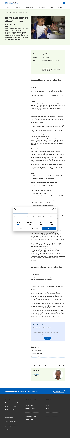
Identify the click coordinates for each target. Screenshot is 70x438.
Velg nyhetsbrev (59, 391)
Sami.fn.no (47, 408)
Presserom (7, 429)
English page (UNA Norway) (30, 416)
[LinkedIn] (64, 404)
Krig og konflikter (42, 7)
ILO (46, 411)
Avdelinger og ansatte (29, 405)
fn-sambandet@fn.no (13, 406)
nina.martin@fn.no (12, 424)
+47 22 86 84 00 (12, 409)
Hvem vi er (60, 7)
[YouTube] (64, 410)
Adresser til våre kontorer (30, 408)
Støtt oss (51, 7)
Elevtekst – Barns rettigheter (37, 353)
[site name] (11, 3)
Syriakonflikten (34, 359)
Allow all (48, 228)
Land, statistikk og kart (29, 7)
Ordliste (47, 405)
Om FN (8, 7)
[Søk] (64, 3)
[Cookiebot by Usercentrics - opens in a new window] (51, 209)
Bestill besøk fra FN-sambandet (31, 411)
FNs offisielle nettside (50, 417)
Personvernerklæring (29, 419)
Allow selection (35, 228)
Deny (21, 228)
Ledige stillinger (28, 413)
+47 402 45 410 (12, 426)
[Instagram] (64, 402)
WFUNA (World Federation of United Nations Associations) (52, 414)
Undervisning (17, 7)
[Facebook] (64, 399)
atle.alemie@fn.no (35, 374)
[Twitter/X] (64, 407)
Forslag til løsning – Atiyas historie (38, 356)
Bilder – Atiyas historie (36, 350)
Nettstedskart (48, 402)
